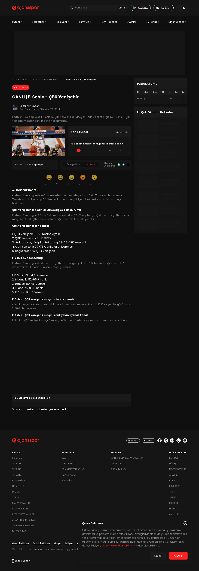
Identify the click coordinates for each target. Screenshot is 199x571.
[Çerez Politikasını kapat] (185, 523)
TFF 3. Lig (17, 474)
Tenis (172, 491)
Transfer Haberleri (23, 525)
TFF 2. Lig (17, 469)
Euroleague (68, 463)
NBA (64, 457)
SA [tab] (176, 92)
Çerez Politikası (20, 543)
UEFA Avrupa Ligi (21, 508)
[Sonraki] (125, 150)
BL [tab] (183, 92)
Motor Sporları (178, 469)
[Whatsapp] (119, 164)
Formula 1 (85, 22)
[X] (128, 164)
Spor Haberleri (19, 79)
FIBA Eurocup (69, 474)
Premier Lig (18, 486)
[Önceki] (73, 150)
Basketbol (39, 22)
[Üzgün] (72, 179)
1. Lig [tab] (146, 92)
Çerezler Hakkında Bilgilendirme (119, 545)
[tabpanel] (160, 99)
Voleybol (63, 22)
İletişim (69, 543)
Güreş (172, 463)
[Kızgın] (83, 179)
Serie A (16, 497)
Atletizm (174, 474)
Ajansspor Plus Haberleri (45, 79)
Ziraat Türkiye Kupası (24, 519)
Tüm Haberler (108, 22)
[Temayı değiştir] (181, 8)
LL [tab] (169, 92)
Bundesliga (18, 480)
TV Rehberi (152, 22)
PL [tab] (163, 92)
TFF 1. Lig (16, 463)
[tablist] (160, 92)
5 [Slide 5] (120, 150)
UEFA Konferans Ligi (23, 514)
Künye (57, 543)
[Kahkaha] (60, 179)
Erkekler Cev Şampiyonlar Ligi (127, 457)
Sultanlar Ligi (118, 469)
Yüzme (172, 497)
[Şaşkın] (94, 179)
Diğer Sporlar (178, 22)
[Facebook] (123, 164)
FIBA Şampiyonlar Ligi (73, 469)
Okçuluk (174, 514)
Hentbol (173, 457)
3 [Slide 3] (99, 150)
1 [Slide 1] (78, 150)
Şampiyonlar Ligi (21, 502)
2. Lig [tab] (155, 92)
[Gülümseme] (49, 179)
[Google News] (81, 164)
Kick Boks (174, 486)
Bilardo (173, 502)
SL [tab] (138, 92)
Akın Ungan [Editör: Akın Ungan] (33, 105)
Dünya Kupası (19, 531)
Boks (172, 480)
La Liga (16, 491)
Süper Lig (17, 457)
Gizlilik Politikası (41, 543)
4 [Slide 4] (110, 150)
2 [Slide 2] (89, 150)
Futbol (17, 22)
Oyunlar (131, 22)
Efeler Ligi (116, 463)
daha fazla (122, 132)
